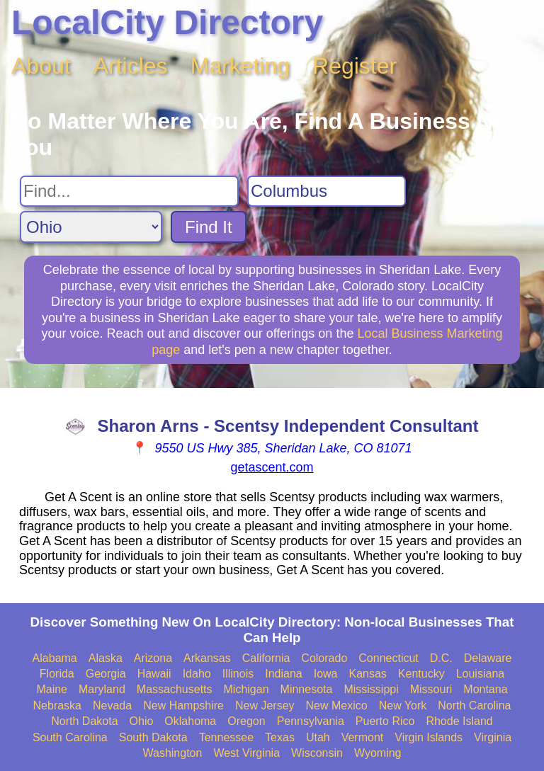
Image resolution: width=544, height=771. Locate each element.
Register (354, 66)
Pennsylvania (310, 721)
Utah (318, 737)
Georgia (106, 674)
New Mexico (337, 705)
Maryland (102, 689)
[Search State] (91, 227)
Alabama (55, 658)
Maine (51, 689)
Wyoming (378, 753)
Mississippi (371, 689)
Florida (57, 674)
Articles (131, 66)
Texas (280, 737)
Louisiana (480, 674)
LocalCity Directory (167, 22)
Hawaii (154, 674)
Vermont (362, 737)
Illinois (238, 674)
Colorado (324, 658)
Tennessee (226, 737)
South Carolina (70, 737)
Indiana (283, 674)
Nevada (112, 705)
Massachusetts (174, 689)
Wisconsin (317, 753)
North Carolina (474, 705)
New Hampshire (183, 705)
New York (403, 705)
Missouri (431, 689)
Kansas (367, 674)
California (266, 658)
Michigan (246, 689)
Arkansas (207, 658)
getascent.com (271, 467)
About (41, 66)
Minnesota (306, 689)
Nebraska (57, 705)
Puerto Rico (385, 721)
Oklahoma (190, 721)
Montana (485, 689)
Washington (172, 753)
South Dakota (153, 737)
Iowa (326, 674)
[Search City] (326, 191)
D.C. (441, 658)
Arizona (153, 658)
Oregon (246, 721)
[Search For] (129, 191)
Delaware (488, 658)
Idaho (197, 674)
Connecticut (388, 658)
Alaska (106, 658)
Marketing (240, 66)
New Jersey (265, 705)
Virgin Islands (429, 737)
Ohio (142, 721)
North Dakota (84, 721)
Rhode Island (459, 721)
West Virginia (246, 753)
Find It (208, 226)
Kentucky (421, 674)
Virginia (492, 737)
